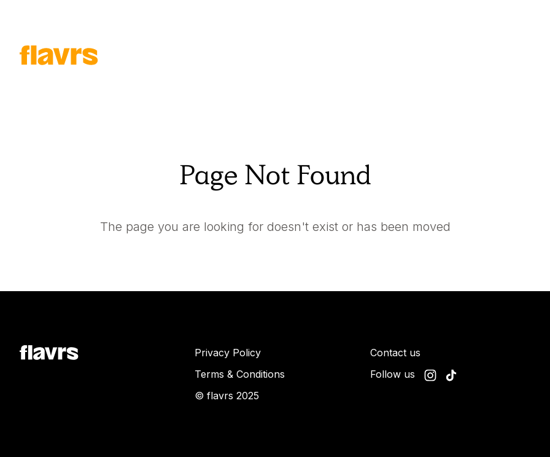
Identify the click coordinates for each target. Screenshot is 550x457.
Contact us (395, 352)
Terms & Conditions (240, 374)
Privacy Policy (228, 352)
